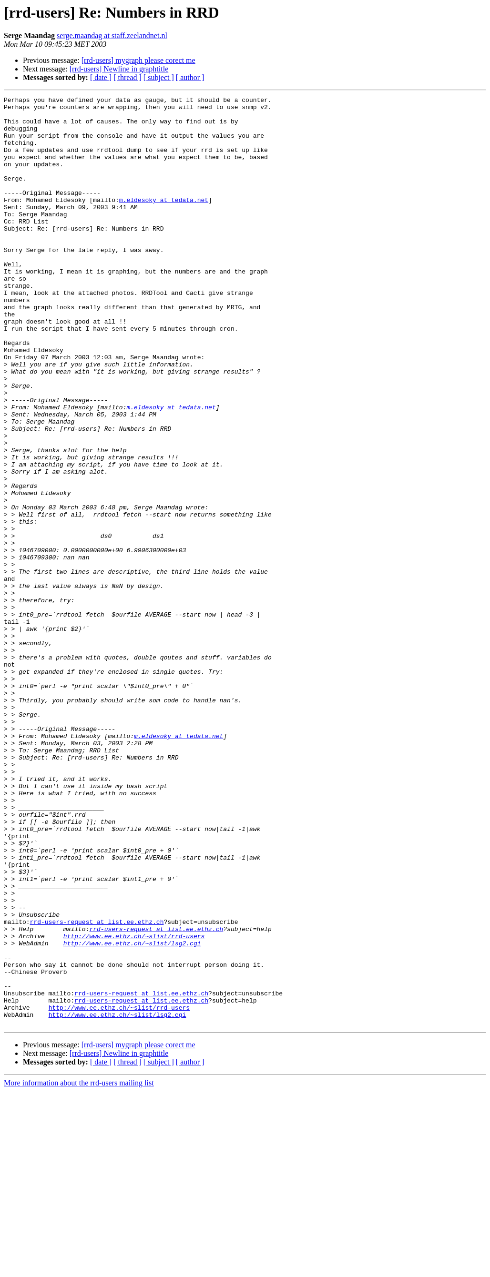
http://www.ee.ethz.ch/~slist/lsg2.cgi (132, 1113)
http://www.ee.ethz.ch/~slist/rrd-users (133, 1104)
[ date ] (101, 77)
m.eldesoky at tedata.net (163, 221)
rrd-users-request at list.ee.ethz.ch (97, 1087)
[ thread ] (127, 77)
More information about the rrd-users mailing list (79, 1269)
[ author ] (190, 77)
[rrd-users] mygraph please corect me (138, 60)
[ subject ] (158, 77)
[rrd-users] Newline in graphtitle (119, 69)
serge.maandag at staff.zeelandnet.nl (112, 35)
